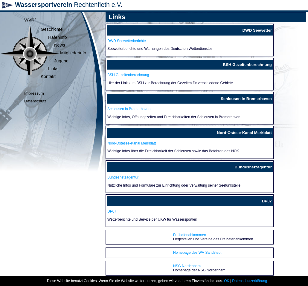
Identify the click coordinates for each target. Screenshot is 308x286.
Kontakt (48, 76)
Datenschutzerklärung (249, 281)
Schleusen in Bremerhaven (128, 109)
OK (226, 281)
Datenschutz (35, 101)
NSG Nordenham (187, 266)
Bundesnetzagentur (122, 177)
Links (53, 68)
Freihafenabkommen (189, 235)
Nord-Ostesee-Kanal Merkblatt (131, 143)
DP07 (111, 211)
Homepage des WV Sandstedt (197, 252)
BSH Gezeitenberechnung (128, 75)
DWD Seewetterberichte (126, 41)
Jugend (61, 61)
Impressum (34, 93)
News (59, 45)
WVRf (30, 20)
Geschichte (51, 29)
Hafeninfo (57, 37)
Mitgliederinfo (73, 52)
